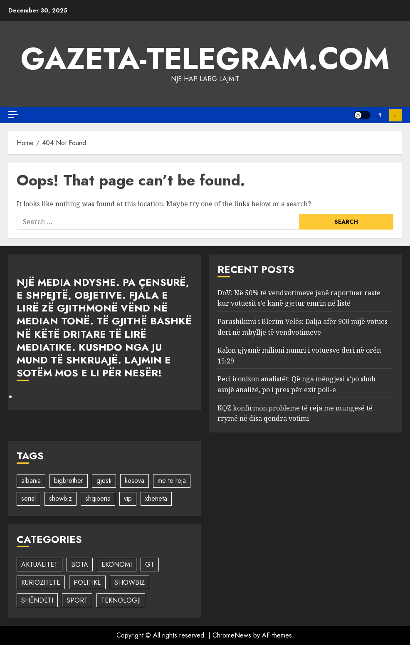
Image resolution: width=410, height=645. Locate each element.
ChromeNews (231, 635)
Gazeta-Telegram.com (205, 58)
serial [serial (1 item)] (28, 498)
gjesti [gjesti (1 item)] (103, 480)
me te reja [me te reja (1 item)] (172, 480)
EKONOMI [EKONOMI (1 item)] (116, 564)
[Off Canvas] (13, 114)
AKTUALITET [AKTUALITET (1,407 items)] (39, 564)
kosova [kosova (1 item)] (134, 480)
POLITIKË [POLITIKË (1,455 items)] (87, 582)
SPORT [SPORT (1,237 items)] (77, 600)
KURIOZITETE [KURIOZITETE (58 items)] (40, 582)
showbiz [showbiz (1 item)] (60, 498)
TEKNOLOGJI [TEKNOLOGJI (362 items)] (121, 600)
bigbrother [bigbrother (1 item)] (68, 480)
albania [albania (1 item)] (31, 480)
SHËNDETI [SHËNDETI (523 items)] (37, 600)
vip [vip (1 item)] (128, 498)
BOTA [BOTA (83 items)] (79, 564)
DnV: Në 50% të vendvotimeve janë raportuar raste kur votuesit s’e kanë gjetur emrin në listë (298, 298)
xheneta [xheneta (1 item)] (156, 498)
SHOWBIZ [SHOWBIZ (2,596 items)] (129, 582)
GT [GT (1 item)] (149, 564)
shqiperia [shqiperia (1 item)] (98, 498)
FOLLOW (395, 115)
